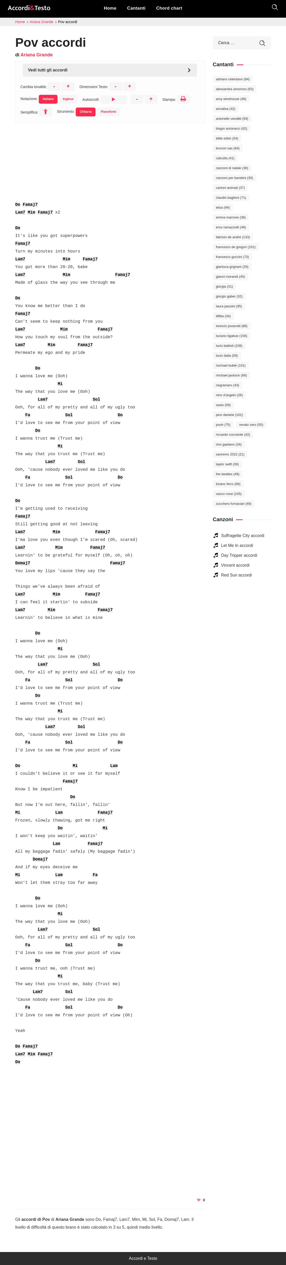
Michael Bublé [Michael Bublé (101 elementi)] (231, 365)
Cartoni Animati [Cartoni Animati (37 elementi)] (230, 188)
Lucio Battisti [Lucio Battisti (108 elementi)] (229, 346)
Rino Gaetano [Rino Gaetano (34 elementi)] (229, 444)
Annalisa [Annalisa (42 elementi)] (226, 109)
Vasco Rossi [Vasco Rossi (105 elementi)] (229, 494)
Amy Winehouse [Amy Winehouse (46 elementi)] (231, 99)
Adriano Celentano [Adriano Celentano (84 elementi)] (233, 79)
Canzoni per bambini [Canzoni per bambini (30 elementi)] (234, 178)
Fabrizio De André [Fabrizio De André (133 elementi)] (233, 237)
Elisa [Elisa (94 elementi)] (223, 207)
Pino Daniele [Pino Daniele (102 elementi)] (229, 415)
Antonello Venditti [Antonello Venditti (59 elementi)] (232, 119)
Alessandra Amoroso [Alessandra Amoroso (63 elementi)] (235, 89)
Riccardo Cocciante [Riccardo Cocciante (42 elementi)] (233, 434)
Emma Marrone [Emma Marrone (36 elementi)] (231, 217)
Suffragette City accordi (242, 535)
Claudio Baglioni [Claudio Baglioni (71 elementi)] (231, 198)
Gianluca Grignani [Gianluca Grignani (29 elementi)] (232, 267)
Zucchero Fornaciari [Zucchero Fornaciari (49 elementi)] (234, 504)
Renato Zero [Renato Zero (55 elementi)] (251, 425)
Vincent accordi (235, 565)
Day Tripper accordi (239, 555)
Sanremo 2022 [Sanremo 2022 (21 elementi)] (230, 454)
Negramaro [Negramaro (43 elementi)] (227, 385)
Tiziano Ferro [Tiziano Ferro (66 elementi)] (228, 484)
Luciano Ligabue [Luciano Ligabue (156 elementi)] (231, 336)
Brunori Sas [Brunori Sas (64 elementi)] (228, 148)
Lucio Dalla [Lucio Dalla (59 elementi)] (227, 355)
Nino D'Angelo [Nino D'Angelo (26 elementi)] (229, 395)
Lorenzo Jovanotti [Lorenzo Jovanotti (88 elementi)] (231, 326)
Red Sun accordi (236, 575)
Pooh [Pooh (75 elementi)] (223, 425)
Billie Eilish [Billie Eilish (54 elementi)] (227, 138)
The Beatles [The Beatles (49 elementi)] (227, 474)
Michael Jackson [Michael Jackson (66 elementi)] (231, 375)
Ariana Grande (37, 54)
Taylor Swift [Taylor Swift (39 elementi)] (227, 464)
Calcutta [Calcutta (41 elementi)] (225, 158)
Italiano (48, 99)
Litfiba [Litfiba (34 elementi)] (223, 316)
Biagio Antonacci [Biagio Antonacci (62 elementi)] (231, 128)
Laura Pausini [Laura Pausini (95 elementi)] (229, 306)
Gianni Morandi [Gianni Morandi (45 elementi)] (230, 277)
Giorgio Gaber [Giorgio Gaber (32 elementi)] (229, 296)
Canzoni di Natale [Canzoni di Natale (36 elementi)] (232, 168)
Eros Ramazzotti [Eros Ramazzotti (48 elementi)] (231, 227)
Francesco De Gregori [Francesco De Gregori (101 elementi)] (236, 247)
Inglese (68, 99)
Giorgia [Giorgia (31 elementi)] (224, 286)
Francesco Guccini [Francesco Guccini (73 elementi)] (232, 257)
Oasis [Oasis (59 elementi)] (223, 405)
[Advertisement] (110, 159)
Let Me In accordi (237, 545)
